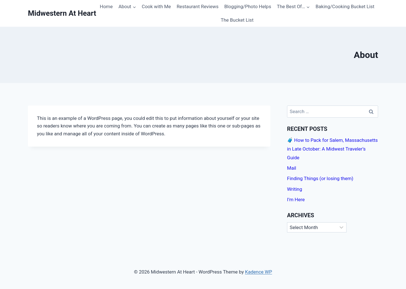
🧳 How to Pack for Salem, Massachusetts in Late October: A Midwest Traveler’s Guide (332, 148)
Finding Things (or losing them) (320, 178)
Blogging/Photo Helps (247, 6)
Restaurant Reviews (197, 6)
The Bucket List (237, 20)
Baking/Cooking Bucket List (344, 6)
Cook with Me (156, 6)
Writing (294, 189)
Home (106, 6)
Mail (291, 168)
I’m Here (296, 199)
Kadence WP (258, 272)
